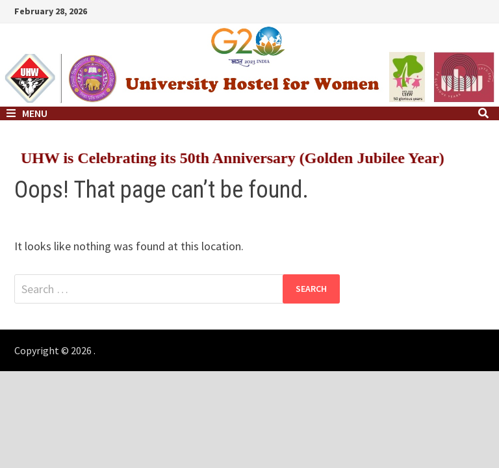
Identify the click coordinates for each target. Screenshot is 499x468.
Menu (26, 113)
